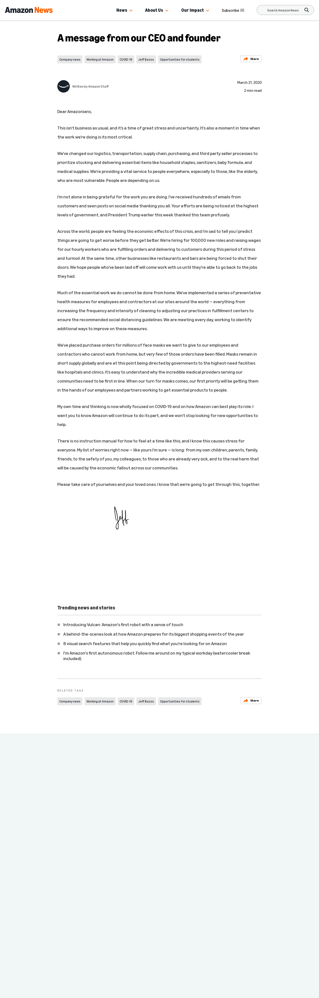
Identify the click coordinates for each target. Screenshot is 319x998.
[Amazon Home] (29, 10)
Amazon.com (66, 940)
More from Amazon (132, 940)
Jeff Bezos (146, 59)
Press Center (67, 930)
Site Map (123, 930)
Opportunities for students (180, 59)
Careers (126, 920)
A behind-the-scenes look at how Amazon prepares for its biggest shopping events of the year (153, 634)
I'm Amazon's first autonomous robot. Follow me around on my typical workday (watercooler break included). (156, 655)
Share (251, 59)
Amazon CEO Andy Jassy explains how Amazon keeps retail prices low (190, 827)
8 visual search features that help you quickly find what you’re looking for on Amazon (145, 643)
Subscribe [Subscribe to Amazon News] (233, 10)
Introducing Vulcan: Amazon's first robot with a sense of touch (123, 624)
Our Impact (192, 10)
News (121, 10)
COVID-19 (126, 59)
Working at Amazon (100, 59)
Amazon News (64, 920)
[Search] (282, 10)
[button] (131, 11)
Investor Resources (72, 950)
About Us (154, 10)
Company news (69, 59)
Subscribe (212, 991)
